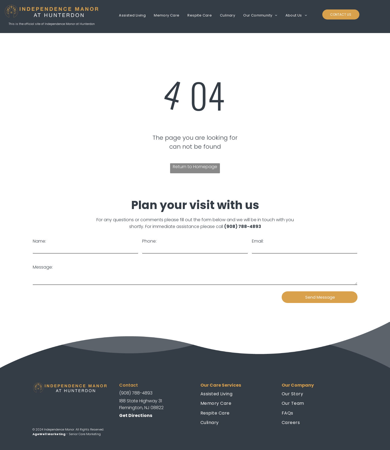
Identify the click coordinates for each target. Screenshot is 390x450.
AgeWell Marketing (49, 434)
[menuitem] (132, 15)
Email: (258, 241)
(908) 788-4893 (242, 226)
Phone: (149, 241)
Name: (39, 241)
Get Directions (135, 415)
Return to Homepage (195, 167)
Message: (43, 267)
